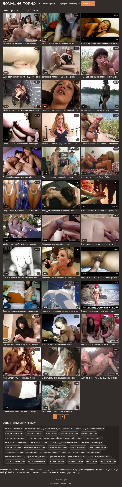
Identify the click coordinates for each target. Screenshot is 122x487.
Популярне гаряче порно (69, 4)
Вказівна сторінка (47, 4)
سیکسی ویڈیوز (48, 470)
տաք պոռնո (79, 470)
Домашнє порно (7, 470)
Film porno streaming (35, 472)
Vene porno (19, 470)
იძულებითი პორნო (94, 470)
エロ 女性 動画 (19, 472)
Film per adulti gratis (33, 470)
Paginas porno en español (55, 472)
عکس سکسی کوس (75, 472)
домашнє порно (19, 3)
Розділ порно (88, 4)
